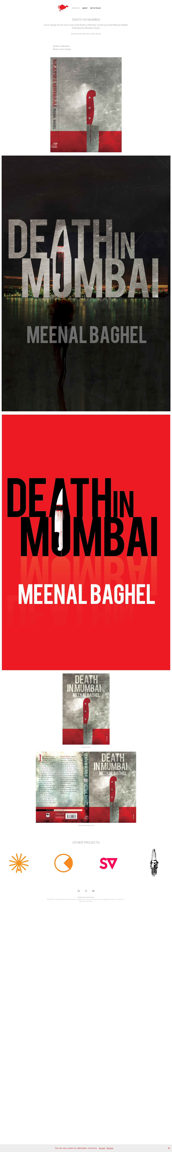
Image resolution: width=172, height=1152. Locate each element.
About (85, 8)
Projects (76, 8)
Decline (110, 1148)
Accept (102, 1148)
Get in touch (95, 8)
